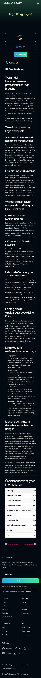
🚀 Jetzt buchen (21, 55)
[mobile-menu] (37, 2)
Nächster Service (29, 544)
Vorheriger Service (12, 544)
